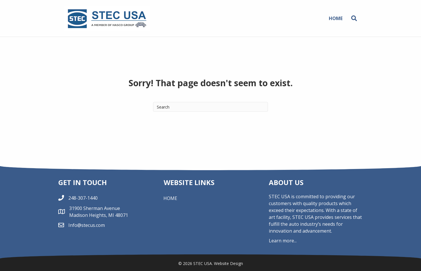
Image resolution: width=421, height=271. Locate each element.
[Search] (352, 18)
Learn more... (283, 240)
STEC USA (202, 263)
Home (336, 18)
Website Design (228, 263)
